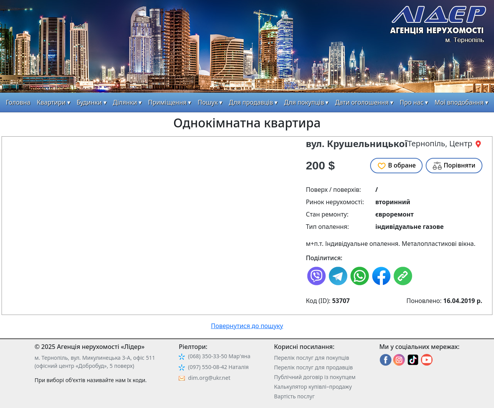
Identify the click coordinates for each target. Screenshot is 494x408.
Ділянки (125, 102)
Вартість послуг (294, 396)
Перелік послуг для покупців (311, 357)
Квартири (51, 102)
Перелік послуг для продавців (313, 367)
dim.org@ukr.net (209, 377)
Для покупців (304, 102)
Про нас (412, 102)
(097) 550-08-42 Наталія (218, 367)
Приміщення (167, 102)
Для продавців (251, 102)
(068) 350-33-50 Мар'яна (219, 356)
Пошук (208, 102)
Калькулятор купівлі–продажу (313, 386)
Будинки (89, 102)
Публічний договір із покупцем (314, 377)
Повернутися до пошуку (247, 326)
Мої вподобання (459, 102)
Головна (18, 102)
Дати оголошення (362, 102)
